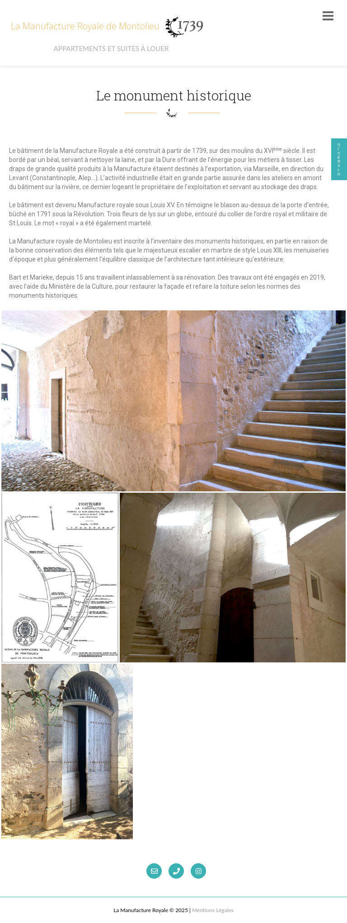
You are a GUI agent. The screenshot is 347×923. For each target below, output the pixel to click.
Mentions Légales (213, 910)
